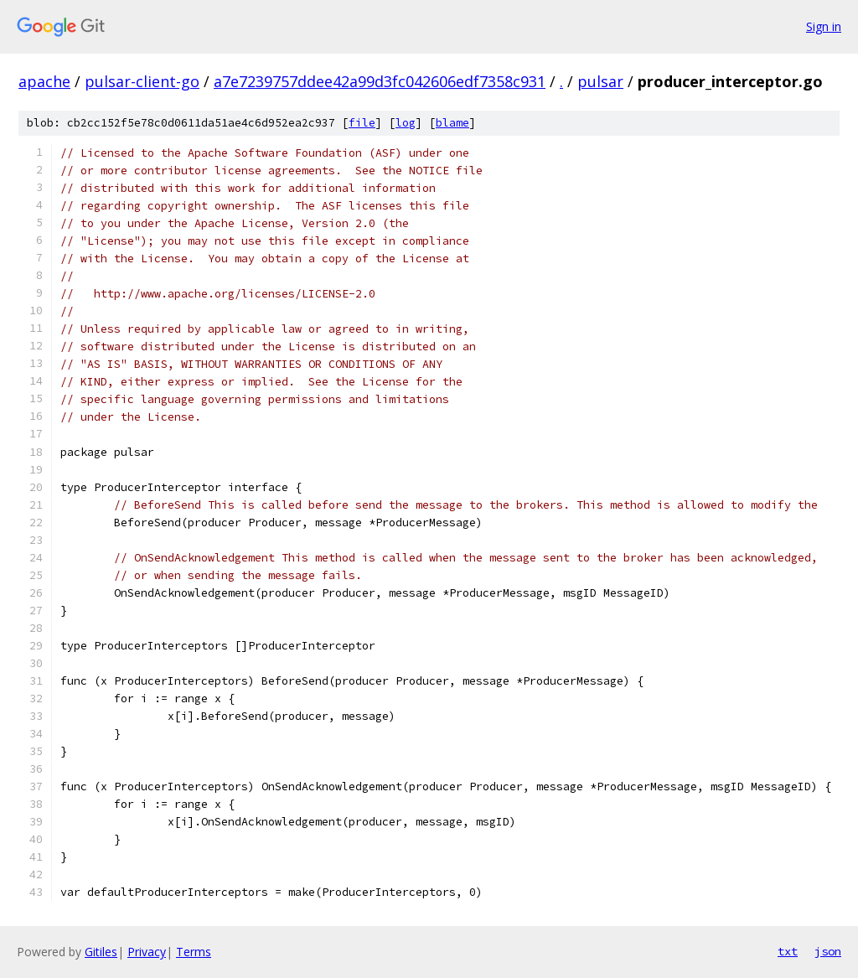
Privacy (146, 952)
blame (452, 123)
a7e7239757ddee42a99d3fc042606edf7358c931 (379, 81)
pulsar (600, 81)
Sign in (823, 26)
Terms (193, 952)
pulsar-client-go (142, 81)
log (405, 123)
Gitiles (101, 952)
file (362, 123)
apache (44, 81)
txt (788, 951)
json (827, 951)
